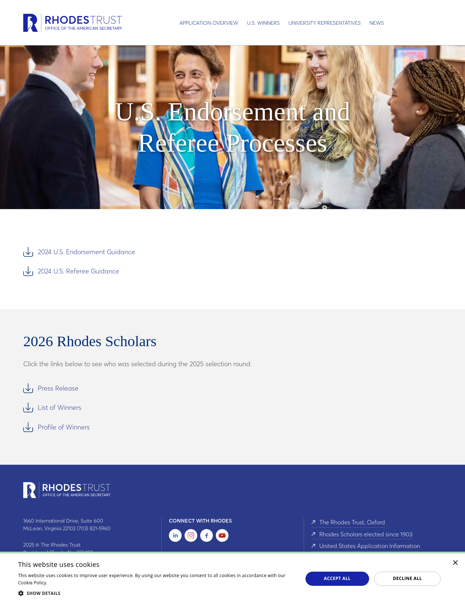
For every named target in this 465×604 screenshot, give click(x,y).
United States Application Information (369, 544)
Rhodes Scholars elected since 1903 (365, 533)
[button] (156, 593)
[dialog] (232, 578)
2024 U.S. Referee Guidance (78, 271)
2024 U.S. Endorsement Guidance (86, 252)
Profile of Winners (64, 427)
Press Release (58, 388)
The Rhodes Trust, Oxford (352, 522)
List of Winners (59, 407)
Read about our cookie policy (79, 583)
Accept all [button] (337, 578)
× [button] (455, 563)
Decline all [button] (407, 578)
